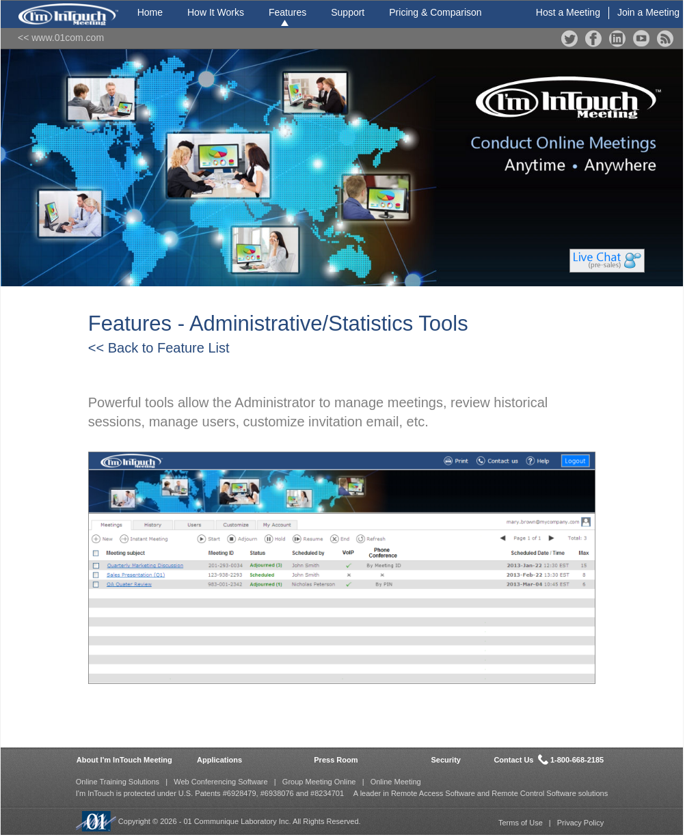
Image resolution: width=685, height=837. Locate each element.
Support (347, 12)
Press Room (336, 760)
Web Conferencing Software (220, 782)
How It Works (215, 12)
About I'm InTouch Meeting (124, 760)
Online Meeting (396, 782)
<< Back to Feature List (159, 347)
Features (287, 12)
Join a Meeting (648, 12)
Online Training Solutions (117, 782)
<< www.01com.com (61, 37)
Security (446, 760)
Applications (219, 760)
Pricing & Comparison (435, 12)
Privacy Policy (580, 823)
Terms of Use (520, 823)
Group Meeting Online (319, 782)
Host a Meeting (568, 12)
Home (150, 12)
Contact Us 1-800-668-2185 (549, 759)
